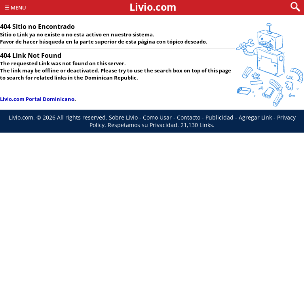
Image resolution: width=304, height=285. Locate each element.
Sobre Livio (123, 117)
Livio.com (153, 6)
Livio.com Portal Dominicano (37, 99)
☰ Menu (15, 7)
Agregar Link (255, 117)
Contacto (188, 117)
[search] (295, 7)
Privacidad (163, 125)
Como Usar (157, 117)
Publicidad (219, 117)
